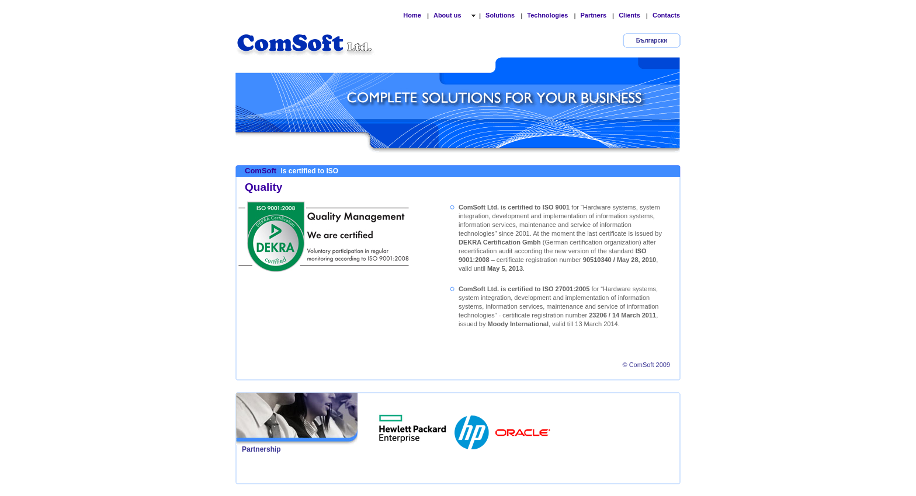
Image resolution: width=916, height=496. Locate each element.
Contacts (666, 15)
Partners (593, 15)
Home (412, 15)
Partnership (261, 449)
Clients (629, 15)
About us (448, 15)
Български (651, 40)
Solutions (500, 15)
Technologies (547, 15)
